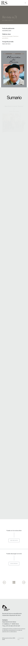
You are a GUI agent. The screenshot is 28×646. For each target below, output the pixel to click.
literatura (15, 36)
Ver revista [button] (14, 540)
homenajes (10, 36)
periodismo (5, 38)
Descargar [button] (14, 563)
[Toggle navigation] (25, 3)
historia (4, 36)
